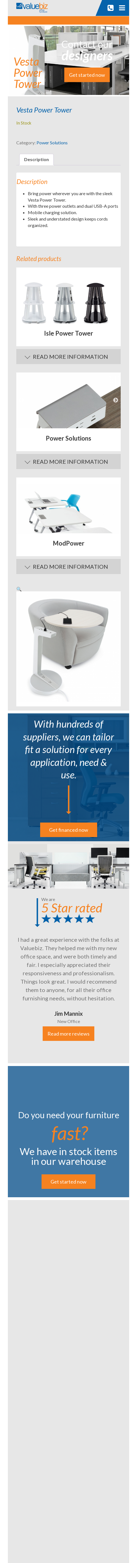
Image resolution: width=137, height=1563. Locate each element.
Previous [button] (21, 400)
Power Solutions (52, 142)
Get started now (87, 75)
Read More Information (70, 356)
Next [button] (115, 400)
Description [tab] (36, 159)
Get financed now (68, 830)
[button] (19, 589)
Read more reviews (68, 1034)
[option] (68, 295)
